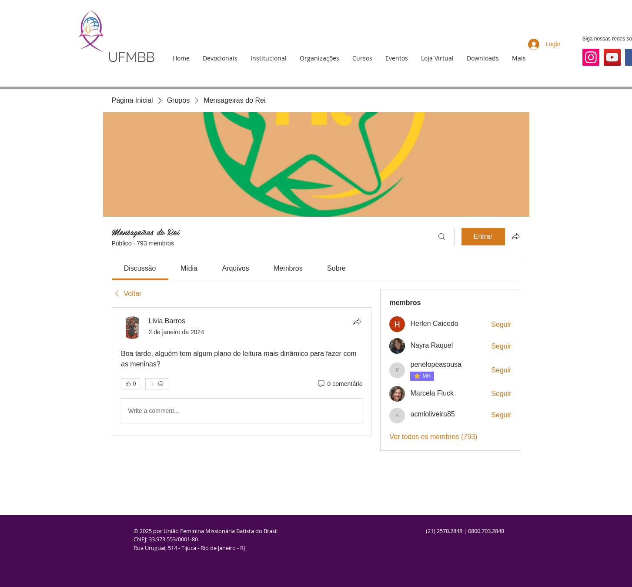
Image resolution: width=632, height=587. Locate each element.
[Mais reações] (156, 383)
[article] (242, 371)
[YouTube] (612, 57)
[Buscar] (442, 236)
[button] (268, 58)
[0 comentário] (340, 384)
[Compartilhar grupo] (515, 236)
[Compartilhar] (357, 321)
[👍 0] (130, 383)
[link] (140, 268)
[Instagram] (590, 57)
